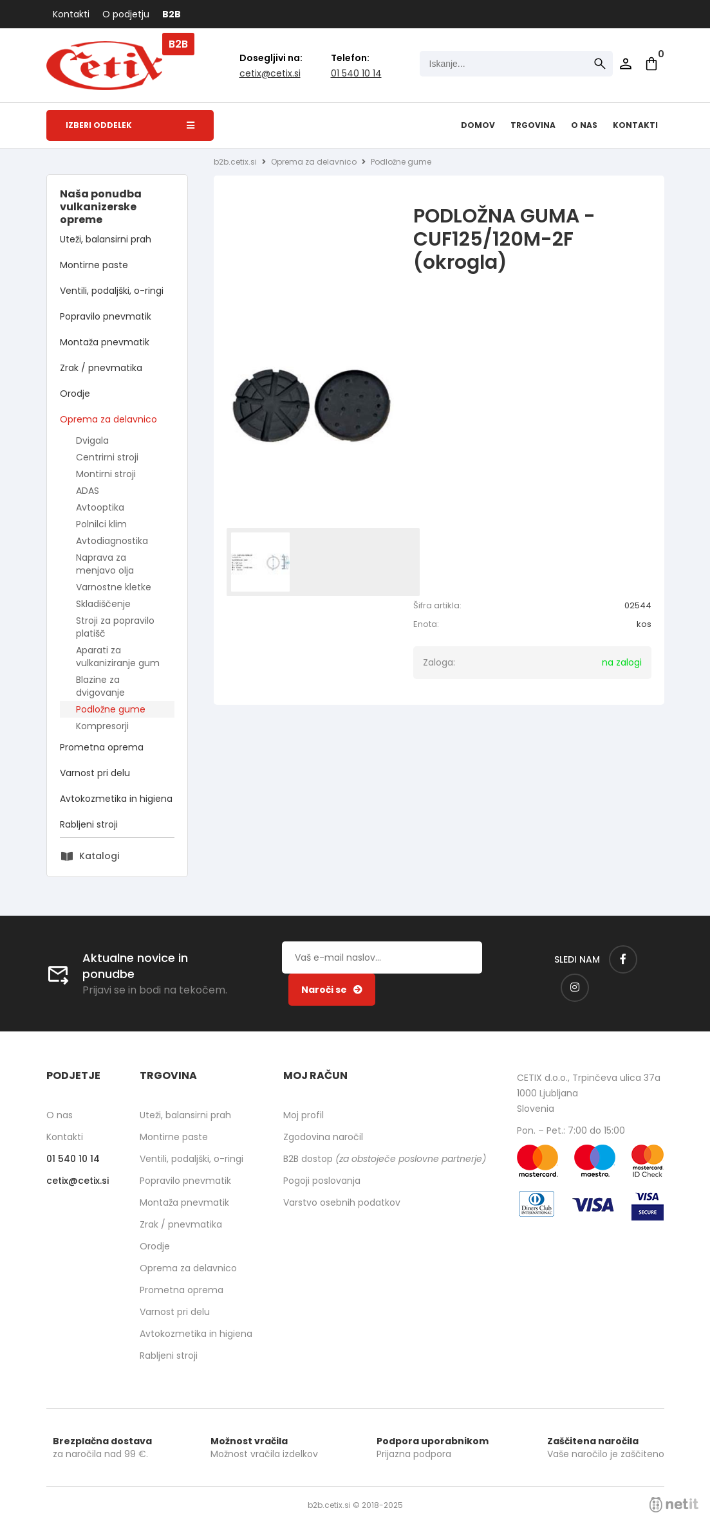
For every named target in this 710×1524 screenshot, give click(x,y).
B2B (171, 14)
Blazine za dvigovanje (100, 686)
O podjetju (125, 14)
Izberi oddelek (130, 125)
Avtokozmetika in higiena (116, 798)
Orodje (75, 393)
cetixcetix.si (270, 73)
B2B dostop (384, 1158)
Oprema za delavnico (108, 419)
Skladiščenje (103, 603)
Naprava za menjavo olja (105, 564)
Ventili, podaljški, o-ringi (111, 290)
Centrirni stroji (107, 457)
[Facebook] (623, 959)
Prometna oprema (102, 747)
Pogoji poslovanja (321, 1180)
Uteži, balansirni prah (105, 239)
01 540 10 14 (356, 73)
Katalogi (99, 855)
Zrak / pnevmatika (101, 367)
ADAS (87, 490)
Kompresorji (102, 726)
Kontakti (71, 14)
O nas (584, 125)
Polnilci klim (101, 524)
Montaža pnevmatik (104, 342)
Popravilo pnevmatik (105, 316)
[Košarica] (651, 64)
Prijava (626, 64)
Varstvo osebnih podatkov (341, 1202)
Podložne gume (110, 709)
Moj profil (303, 1115)
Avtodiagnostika (112, 540)
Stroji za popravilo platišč (115, 627)
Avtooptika (100, 507)
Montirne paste (94, 265)
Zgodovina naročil (323, 1136)
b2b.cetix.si (235, 161)
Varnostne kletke (113, 587)
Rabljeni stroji (89, 824)
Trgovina (533, 125)
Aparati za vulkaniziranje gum (118, 656)
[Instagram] (575, 988)
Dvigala (92, 440)
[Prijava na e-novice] (331, 990)
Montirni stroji (106, 473)
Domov (478, 125)
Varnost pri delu (95, 773)
